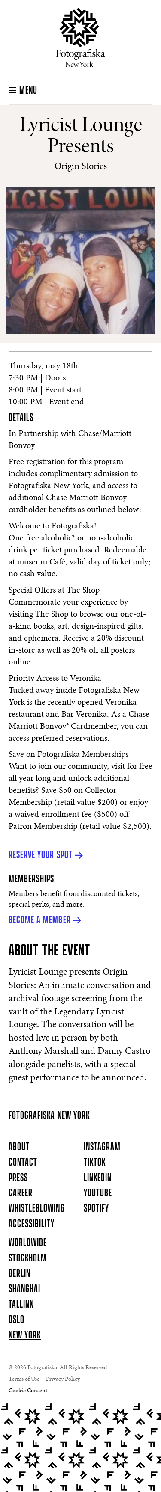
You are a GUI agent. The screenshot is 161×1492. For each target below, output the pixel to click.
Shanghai (24, 1289)
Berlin (19, 1273)
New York (25, 1335)
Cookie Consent (28, 1391)
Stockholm (28, 1258)
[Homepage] (80, 37)
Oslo (16, 1320)
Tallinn (21, 1304)
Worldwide (28, 1243)
